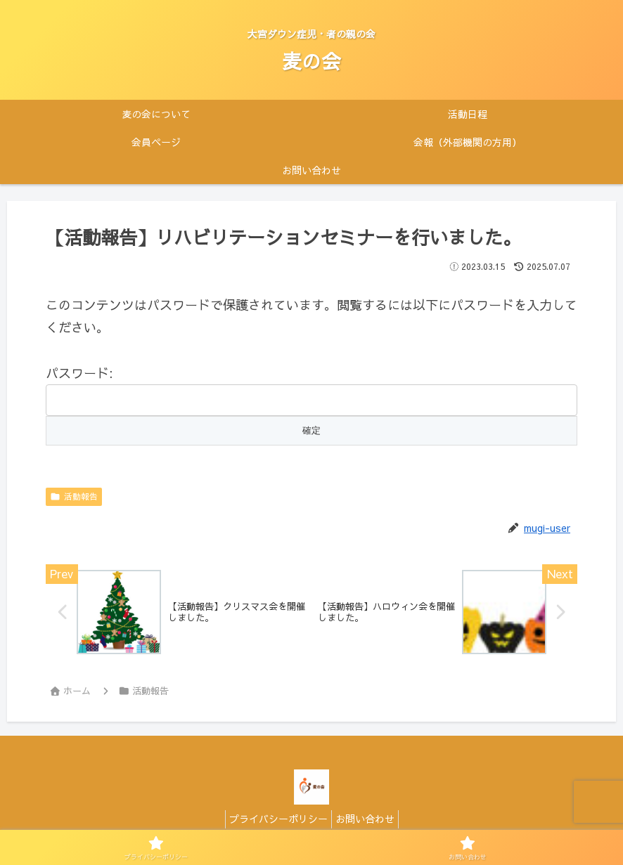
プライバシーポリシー (275, 821)
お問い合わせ (368, 821)
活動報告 (74, 496)
